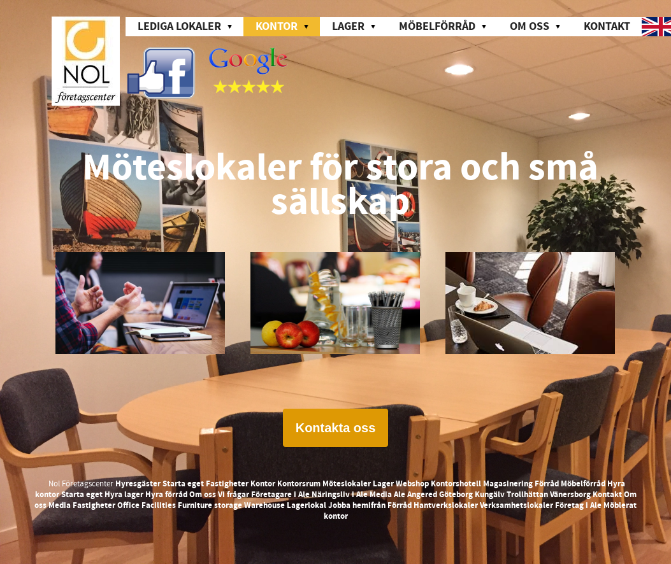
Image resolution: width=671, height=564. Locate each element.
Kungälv (490, 494)
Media (381, 494)
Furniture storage (210, 505)
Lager (383, 484)
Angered (422, 494)
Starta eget (183, 484)
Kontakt (607, 26)
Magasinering (508, 484)
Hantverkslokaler (446, 505)
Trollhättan (527, 494)
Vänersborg (570, 494)
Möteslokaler (346, 484)
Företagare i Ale (280, 494)
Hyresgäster (138, 484)
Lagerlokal (306, 505)
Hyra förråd (166, 494)
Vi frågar (233, 494)
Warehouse (264, 505)
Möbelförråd (583, 484)
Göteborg (456, 494)
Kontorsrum (299, 484)
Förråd (547, 484)
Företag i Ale (578, 505)
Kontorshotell (456, 484)
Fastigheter (227, 484)
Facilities (158, 505)
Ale (399, 494)
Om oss (202, 494)
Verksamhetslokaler (516, 505)
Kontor (262, 484)
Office (128, 505)
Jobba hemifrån (357, 505)
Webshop (412, 484)
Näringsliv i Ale (340, 494)
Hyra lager (124, 494)
